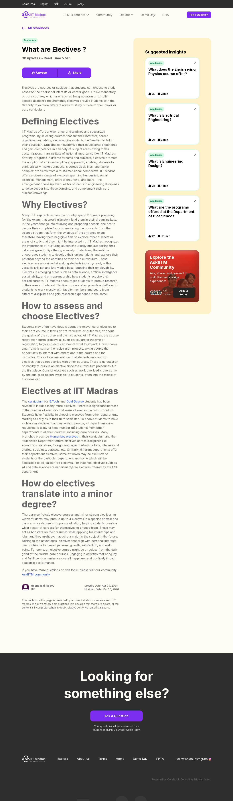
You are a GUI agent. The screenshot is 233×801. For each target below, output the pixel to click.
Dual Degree (75, 401)
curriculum (35, 401)
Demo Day (148, 15)
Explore (62, 758)
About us (83, 758)
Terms (102, 758)
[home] (34, 14)
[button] (76, 15)
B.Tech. (54, 401)
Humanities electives (64, 436)
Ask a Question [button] (199, 14)
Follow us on (192, 759)
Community (104, 15)
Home (120, 758)
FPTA (165, 15)
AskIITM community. (36, 574)
